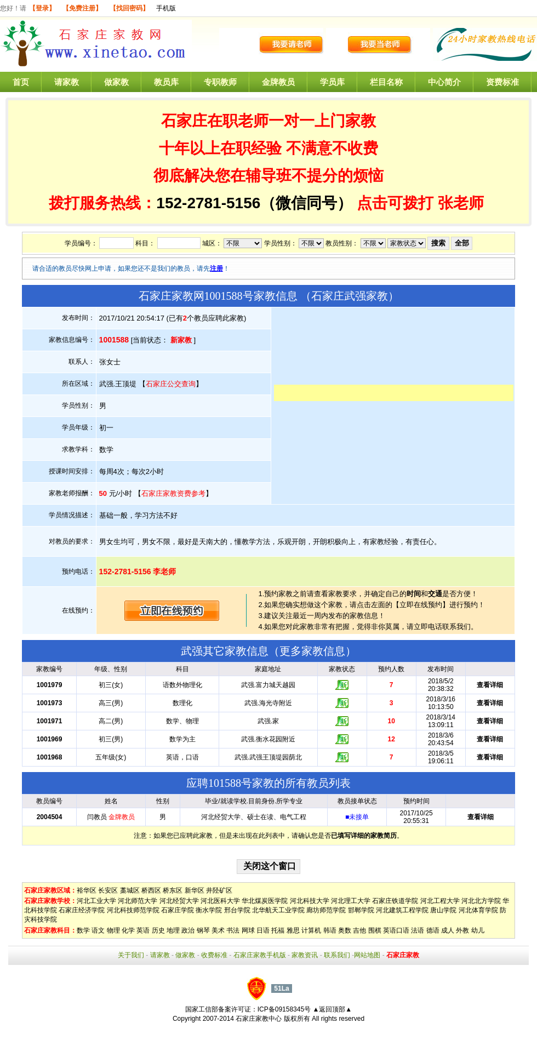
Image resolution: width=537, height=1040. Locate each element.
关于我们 (131, 955)
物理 (113, 930)
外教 (462, 930)
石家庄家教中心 (259, 1018)
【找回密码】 (129, 8)
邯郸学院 (361, 910)
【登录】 (42, 8)
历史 (158, 930)
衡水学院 (209, 910)
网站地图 (367, 955)
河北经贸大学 (179, 901)
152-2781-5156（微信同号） (256, 203)
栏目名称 (386, 82)
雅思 (293, 930)
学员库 (332, 82)
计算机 (311, 930)
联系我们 (337, 955)
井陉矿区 (219, 890)
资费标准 (502, 82)
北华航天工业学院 (278, 910)
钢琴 (203, 930)
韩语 (329, 930)
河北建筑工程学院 (402, 910)
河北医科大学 (220, 901)
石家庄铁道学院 (395, 901)
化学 (128, 930)
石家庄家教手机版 (259, 955)
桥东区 (172, 890)
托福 (277, 930)
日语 (263, 930)
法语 (417, 930)
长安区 (108, 890)
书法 (232, 930)
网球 (248, 930)
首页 (21, 82)
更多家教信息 (312, 651)
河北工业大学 (96, 901)
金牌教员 (278, 82)
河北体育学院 (478, 910)
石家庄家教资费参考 (173, 493)
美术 (218, 930)
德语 (432, 930)
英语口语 (396, 930)
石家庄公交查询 (171, 384)
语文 (98, 930)
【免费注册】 (82, 8)
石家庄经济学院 (82, 910)
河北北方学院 (481, 901)
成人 (447, 930)
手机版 (166, 8)
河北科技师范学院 (133, 910)
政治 (188, 930)
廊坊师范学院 (326, 910)
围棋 (374, 930)
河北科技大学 (309, 901)
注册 (216, 268)
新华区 (194, 890)
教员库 (166, 82)
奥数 (344, 930)
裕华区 (86, 890)
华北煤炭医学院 (265, 901)
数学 (83, 930)
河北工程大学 (440, 901)
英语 (143, 930)
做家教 (116, 82)
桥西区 (151, 890)
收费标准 (214, 955)
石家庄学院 (177, 910)
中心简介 (444, 82)
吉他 (359, 930)
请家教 (66, 82)
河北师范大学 (137, 901)
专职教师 (220, 82)
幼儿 (477, 930)
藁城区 (130, 890)
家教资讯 (305, 955)
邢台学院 (237, 910)
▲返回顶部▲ (332, 1009)
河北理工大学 (350, 901)
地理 (173, 930)
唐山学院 (443, 910)
